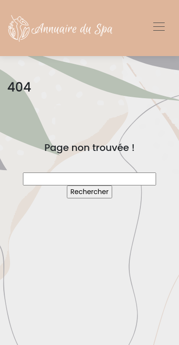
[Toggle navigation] (158, 27)
